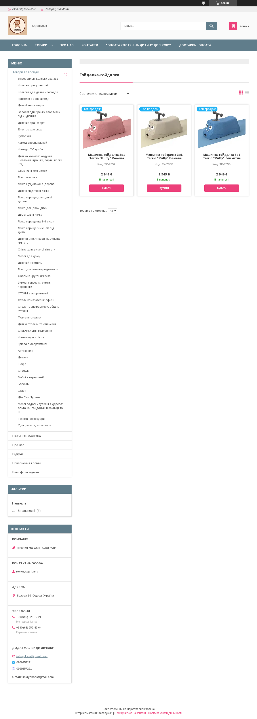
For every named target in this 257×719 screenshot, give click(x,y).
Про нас (67, 45)
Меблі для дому (29, 256)
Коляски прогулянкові (33, 85)
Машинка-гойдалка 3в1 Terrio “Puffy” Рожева (106, 156)
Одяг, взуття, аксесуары (34, 425)
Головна (19, 45)
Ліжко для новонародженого (38, 269)
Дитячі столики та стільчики (37, 324)
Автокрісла (25, 350)
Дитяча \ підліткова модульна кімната (39, 240)
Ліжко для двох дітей (32, 208)
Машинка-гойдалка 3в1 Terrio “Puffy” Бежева (164, 156)
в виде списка (247, 93)
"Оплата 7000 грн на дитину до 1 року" (138, 45)
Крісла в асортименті (32, 344)
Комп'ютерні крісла (31, 337)
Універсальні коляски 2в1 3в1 (38, 78)
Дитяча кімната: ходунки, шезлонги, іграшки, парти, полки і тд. (40, 160)
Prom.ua (149, 709)
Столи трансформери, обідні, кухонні (38, 308)
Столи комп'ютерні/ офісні (36, 300)
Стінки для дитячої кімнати (36, 249)
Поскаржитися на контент (130, 713)
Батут (22, 390)
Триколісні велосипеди (33, 98)
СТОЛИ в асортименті (33, 293)
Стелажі (23, 370)
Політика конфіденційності (165, 713)
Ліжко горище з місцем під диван (36, 230)
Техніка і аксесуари (31, 418)
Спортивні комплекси (32, 170)
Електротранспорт (31, 129)
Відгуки (91, 56)
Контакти (90, 45)
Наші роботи (65, 56)
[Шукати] (211, 26)
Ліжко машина (27, 177)
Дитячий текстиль (30, 262)
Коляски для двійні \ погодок (38, 92)
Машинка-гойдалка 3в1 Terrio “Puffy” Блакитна (222, 156)
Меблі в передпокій (31, 377)
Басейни (23, 384)
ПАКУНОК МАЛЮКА (26, 436)
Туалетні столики (29, 317)
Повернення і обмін (29, 56)
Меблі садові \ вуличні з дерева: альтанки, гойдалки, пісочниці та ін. (40, 408)
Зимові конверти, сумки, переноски (34, 284)
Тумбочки (24, 136)
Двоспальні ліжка (30, 214)
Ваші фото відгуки (25, 472)
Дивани (23, 357)
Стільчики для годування (35, 330)
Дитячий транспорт (31, 122)
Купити (106, 188)
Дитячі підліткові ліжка (33, 190)
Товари (41, 45)
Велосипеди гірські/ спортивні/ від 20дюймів (39, 114)
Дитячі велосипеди (31, 105)
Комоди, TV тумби (30, 149)
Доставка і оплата (195, 45)
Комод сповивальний (32, 142)
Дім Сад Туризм (29, 397)
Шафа (22, 364)
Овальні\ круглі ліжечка (34, 276)
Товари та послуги (25, 72)
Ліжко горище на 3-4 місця (36, 221)
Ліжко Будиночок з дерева (36, 184)
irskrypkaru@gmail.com (32, 656)
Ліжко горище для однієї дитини (35, 199)
